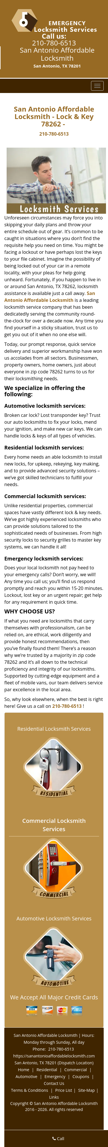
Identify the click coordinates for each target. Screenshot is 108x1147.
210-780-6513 (54, 42)
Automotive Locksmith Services (53, 918)
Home (23, 1069)
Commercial (75, 1069)
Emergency (55, 1076)
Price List (63, 1090)
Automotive (26, 1076)
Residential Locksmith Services (54, 728)
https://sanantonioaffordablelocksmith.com (54, 1056)
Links (54, 1097)
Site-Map (86, 1090)
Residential (47, 1069)
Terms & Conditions (29, 1090)
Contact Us (54, 1083)
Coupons (81, 1076)
